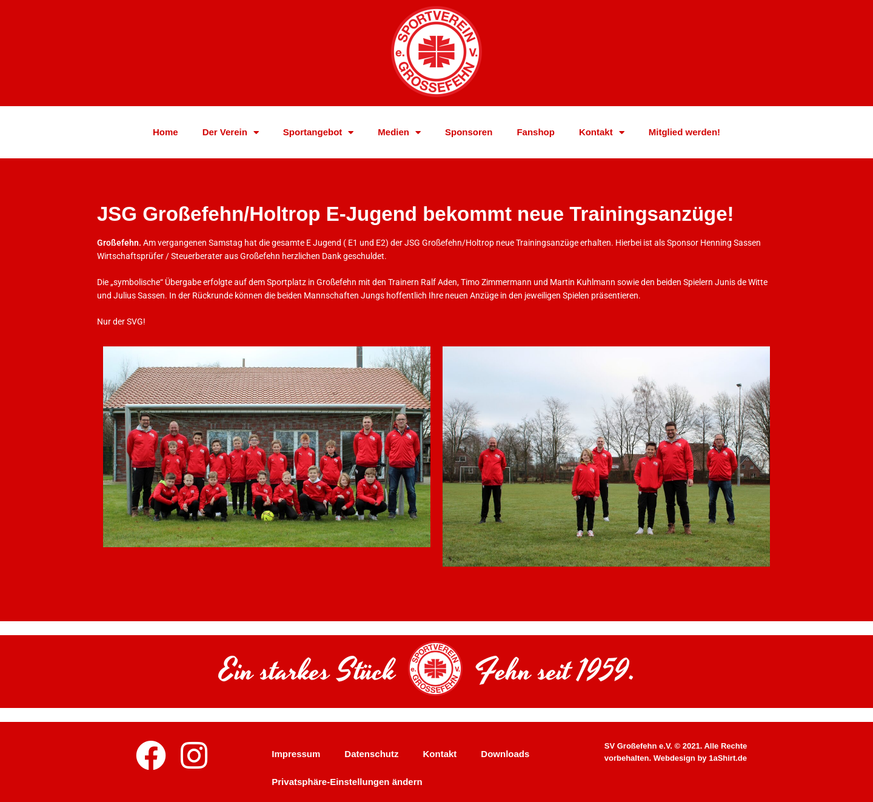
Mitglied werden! (684, 135)
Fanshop (536, 135)
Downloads (505, 754)
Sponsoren (468, 135)
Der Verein (230, 135)
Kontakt (601, 135)
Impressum (296, 754)
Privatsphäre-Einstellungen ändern (347, 782)
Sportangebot (318, 135)
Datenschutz (371, 754)
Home (165, 135)
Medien (399, 135)
